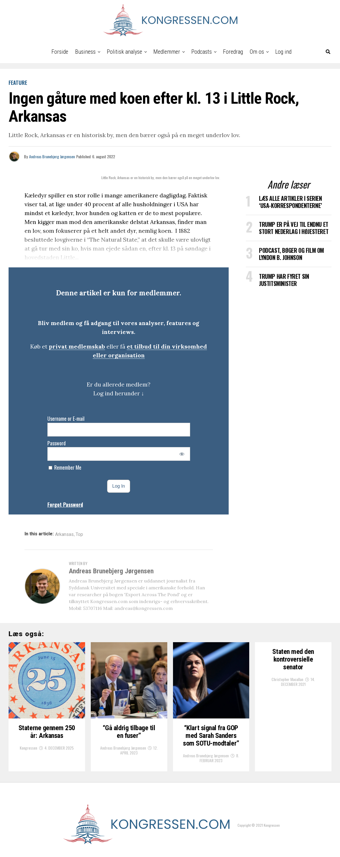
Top (79, 534)
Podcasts (201, 51)
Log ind (283, 51)
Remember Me (65, 467)
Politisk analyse (124, 51)
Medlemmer (166, 51)
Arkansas (64, 534)
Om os (257, 51)
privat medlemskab (77, 346)
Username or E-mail (66, 418)
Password (56, 443)
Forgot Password (65, 504)
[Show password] (182, 454)
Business (85, 51)
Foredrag (233, 51)
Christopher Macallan (287, 679)
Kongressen (28, 748)
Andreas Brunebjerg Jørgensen (52, 156)
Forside (59, 51)
